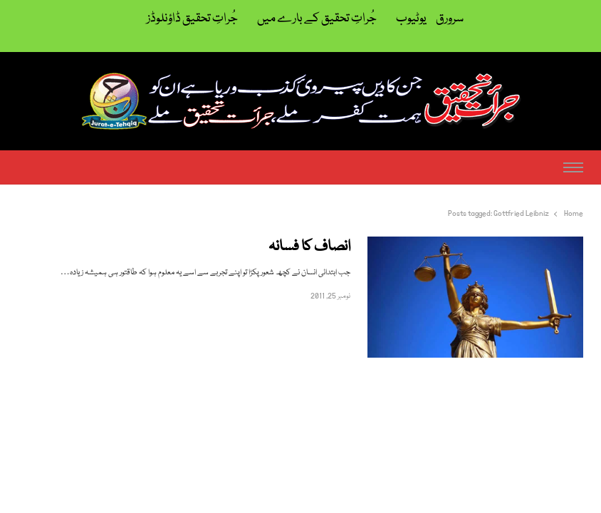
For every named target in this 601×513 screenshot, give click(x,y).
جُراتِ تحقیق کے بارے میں (317, 18)
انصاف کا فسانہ (309, 248)
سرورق (450, 18)
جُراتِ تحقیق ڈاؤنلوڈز (192, 18)
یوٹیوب (411, 18)
